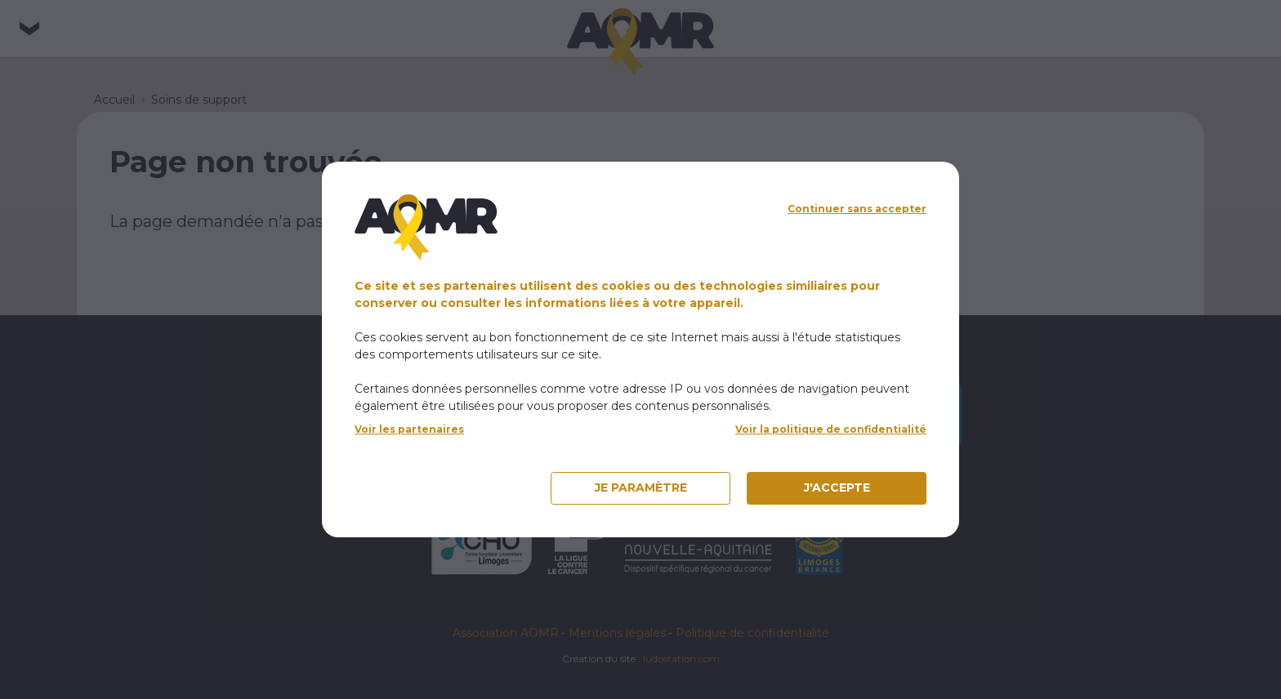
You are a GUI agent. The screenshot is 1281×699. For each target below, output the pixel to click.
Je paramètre (641, 487)
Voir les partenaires (409, 429)
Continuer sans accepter (857, 209)
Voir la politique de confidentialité (830, 429)
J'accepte (837, 487)
